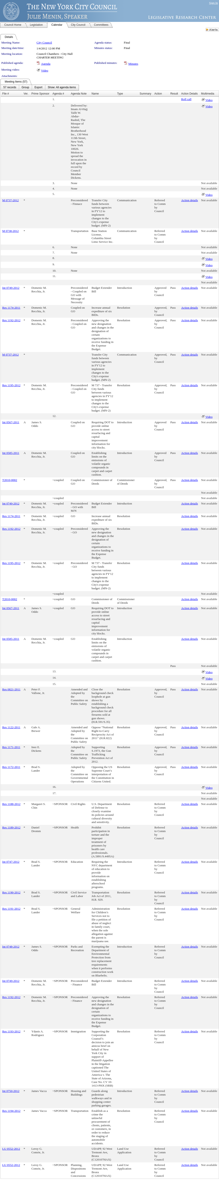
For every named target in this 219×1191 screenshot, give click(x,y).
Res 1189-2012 (11, 827)
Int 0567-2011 (10, 422)
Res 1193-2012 (11, 1031)
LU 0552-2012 (11, 1148)
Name (95, 93)
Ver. (26, 93)
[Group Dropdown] (25, 87)
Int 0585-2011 (10, 453)
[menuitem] (10, 87)
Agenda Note (79, 93)
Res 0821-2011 (11, 689)
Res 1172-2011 (11, 767)
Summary (145, 93)
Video (44, 70)
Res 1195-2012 (11, 385)
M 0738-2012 (10, 231)
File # (5, 93)
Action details (189, 200)
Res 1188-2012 (11, 804)
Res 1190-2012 (11, 892)
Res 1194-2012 (11, 1110)
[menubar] (39, 87)
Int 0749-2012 (10, 287)
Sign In (213, 3)
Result (174, 93)
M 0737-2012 (10, 200)
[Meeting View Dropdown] (62, 87)
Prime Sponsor (40, 93)
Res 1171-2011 (11, 747)
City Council (44, 42)
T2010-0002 (9, 480)
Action (158, 93)
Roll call (186, 99)
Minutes (133, 63)
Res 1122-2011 (11, 727)
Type (120, 93)
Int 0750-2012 (10, 1091)
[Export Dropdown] (38, 87)
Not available (209, 183)
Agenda (45, 63)
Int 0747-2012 (10, 861)
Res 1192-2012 (11, 320)
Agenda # (58, 93)
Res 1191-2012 (11, 908)
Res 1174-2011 (11, 307)
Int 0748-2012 (10, 946)
